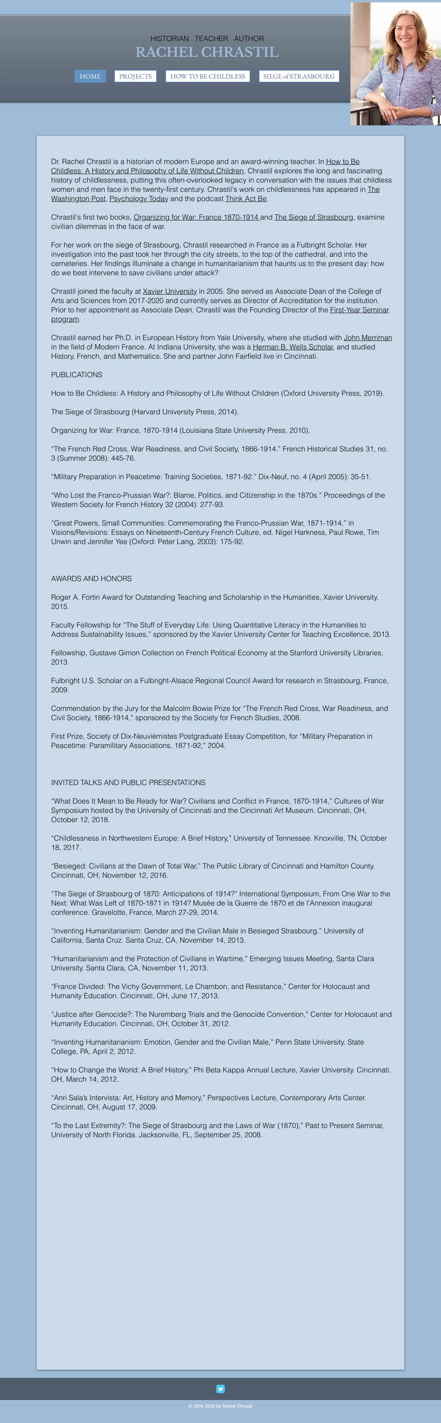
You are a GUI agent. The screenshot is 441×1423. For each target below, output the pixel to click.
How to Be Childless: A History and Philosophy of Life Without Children (205, 166)
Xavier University (170, 291)
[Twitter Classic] (220, 1389)
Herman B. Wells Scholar (293, 346)
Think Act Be (246, 198)
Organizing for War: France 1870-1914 (197, 217)
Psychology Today (139, 198)
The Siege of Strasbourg (314, 217)
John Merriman (368, 337)
